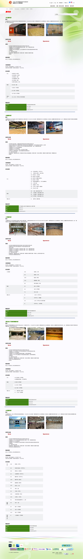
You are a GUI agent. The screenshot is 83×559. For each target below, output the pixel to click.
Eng (55, 2)
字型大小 (66, 2)
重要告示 (53, 552)
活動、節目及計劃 (60, 6)
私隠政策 (57, 552)
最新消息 (67, 6)
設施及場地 (52, 6)
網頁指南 (60, 552)
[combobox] (66, 14)
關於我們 (72, 6)
